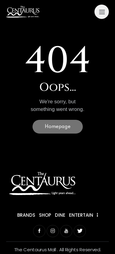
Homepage (58, 126)
